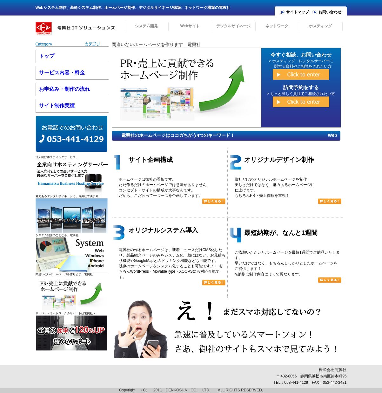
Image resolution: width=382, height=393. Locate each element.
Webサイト (189, 26)
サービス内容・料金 (62, 72)
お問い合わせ (329, 12)
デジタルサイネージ (233, 26)
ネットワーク (276, 26)
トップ (46, 56)
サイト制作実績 (57, 105)
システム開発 (146, 26)
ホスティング (320, 26)
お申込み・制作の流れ (64, 89)
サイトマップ (297, 12)
